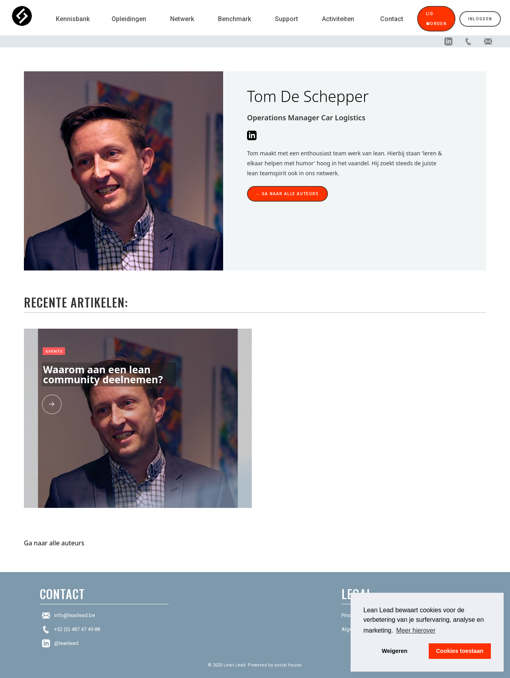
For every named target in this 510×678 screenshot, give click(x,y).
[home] (30, 18)
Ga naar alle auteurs (54, 543)
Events (54, 351)
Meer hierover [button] (415, 630)
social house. (288, 665)
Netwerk (182, 19)
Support (286, 19)
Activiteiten (338, 19)
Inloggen (480, 19)
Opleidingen (129, 19)
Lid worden (436, 19)
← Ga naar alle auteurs (287, 194)
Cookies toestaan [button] (459, 651)
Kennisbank (73, 19)
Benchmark (234, 19)
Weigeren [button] (395, 651)
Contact (391, 19)
